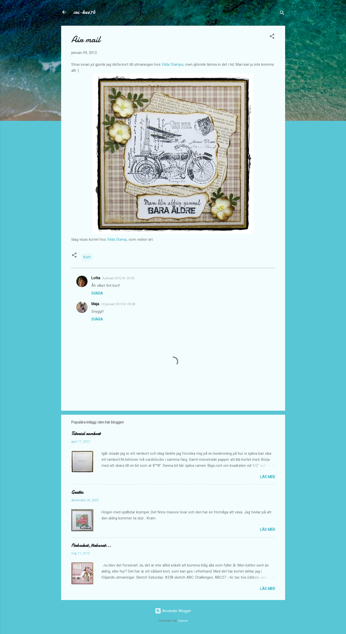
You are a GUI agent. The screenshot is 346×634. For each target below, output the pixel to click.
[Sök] (282, 13)
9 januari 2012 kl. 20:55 (118, 278)
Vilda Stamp (117, 239)
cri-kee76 (84, 12)
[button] (272, 37)
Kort (87, 257)
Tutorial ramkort (85, 434)
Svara (97, 293)
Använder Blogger (173, 611)
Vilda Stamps (172, 64)
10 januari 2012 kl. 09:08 (118, 304)
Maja (95, 304)
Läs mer (267, 477)
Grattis (77, 492)
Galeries (183, 620)
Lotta (95, 278)
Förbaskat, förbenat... (91, 545)
